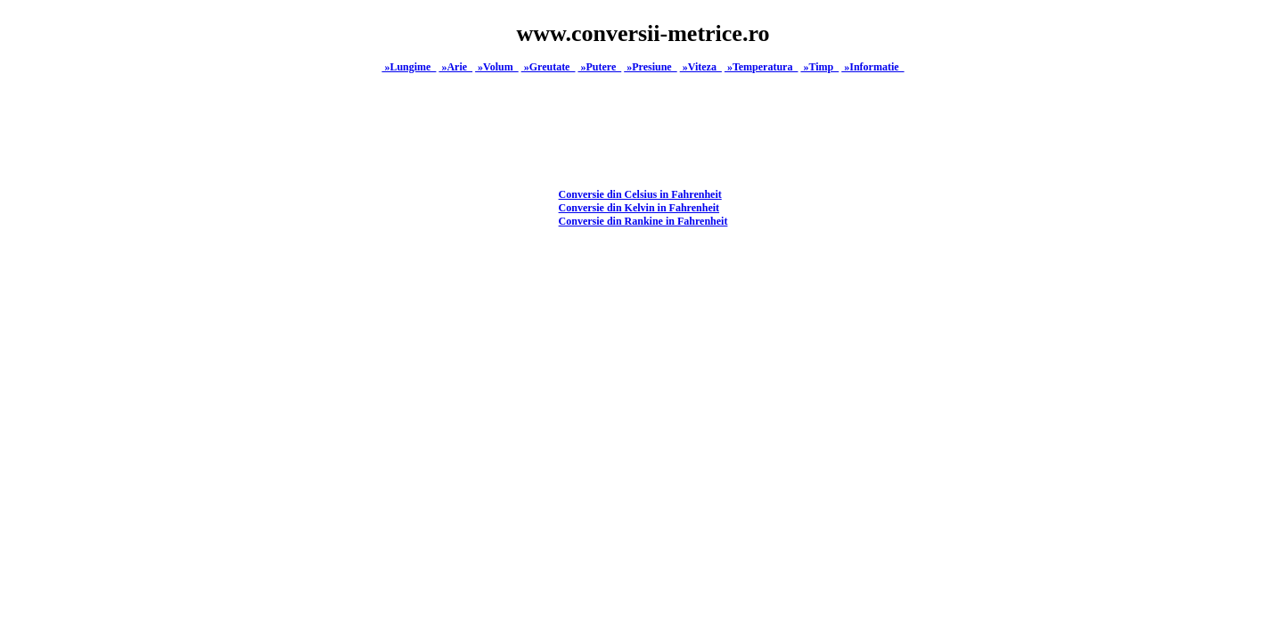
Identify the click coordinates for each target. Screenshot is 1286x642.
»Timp (819, 67)
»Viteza (701, 67)
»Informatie (872, 67)
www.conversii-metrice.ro (643, 33)
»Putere (599, 67)
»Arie (455, 67)
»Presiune (650, 67)
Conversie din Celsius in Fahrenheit (640, 194)
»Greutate (548, 67)
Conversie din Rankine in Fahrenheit (643, 221)
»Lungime (408, 67)
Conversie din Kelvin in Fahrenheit (639, 208)
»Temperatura (762, 67)
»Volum (497, 67)
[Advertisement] (643, 395)
